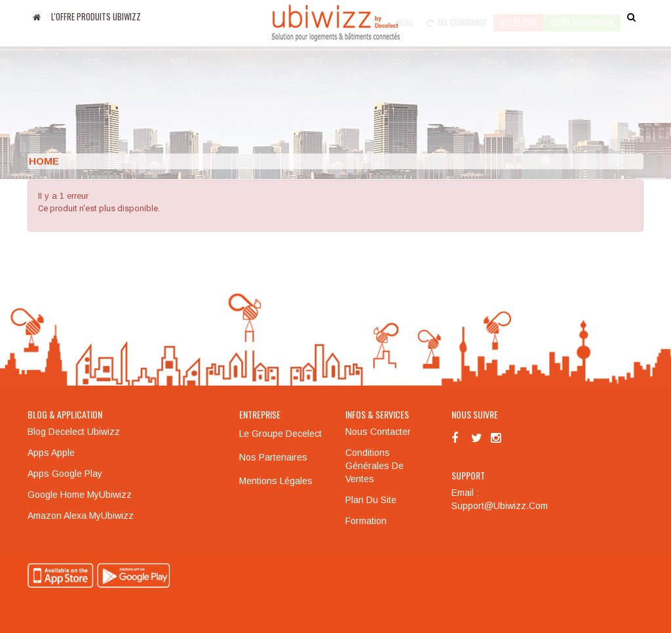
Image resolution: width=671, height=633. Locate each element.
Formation (366, 521)
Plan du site (370, 500)
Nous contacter (378, 431)
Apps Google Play (65, 473)
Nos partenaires (273, 457)
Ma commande (457, 16)
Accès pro (518, 16)
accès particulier (582, 16)
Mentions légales (276, 481)
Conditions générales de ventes (374, 465)
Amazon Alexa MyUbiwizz (81, 515)
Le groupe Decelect (280, 433)
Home (44, 161)
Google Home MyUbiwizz (80, 494)
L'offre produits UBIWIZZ (96, 16)
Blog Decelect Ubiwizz (74, 431)
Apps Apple (51, 452)
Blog (404, 16)
